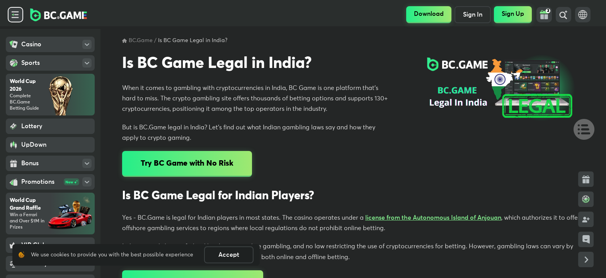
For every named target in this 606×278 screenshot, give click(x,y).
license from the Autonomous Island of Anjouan (433, 218)
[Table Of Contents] (580, 129)
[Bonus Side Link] (586, 179)
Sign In (472, 15)
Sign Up (513, 14)
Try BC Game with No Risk (187, 163)
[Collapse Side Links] (586, 259)
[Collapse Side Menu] (15, 14)
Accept (228, 255)
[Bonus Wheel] (586, 199)
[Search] (563, 14)
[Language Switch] (583, 14)
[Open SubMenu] (87, 44)
